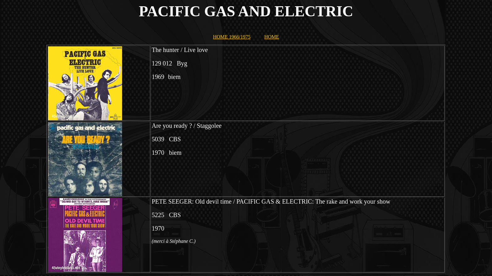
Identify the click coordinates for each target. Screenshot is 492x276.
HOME (271, 36)
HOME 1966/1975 (232, 36)
